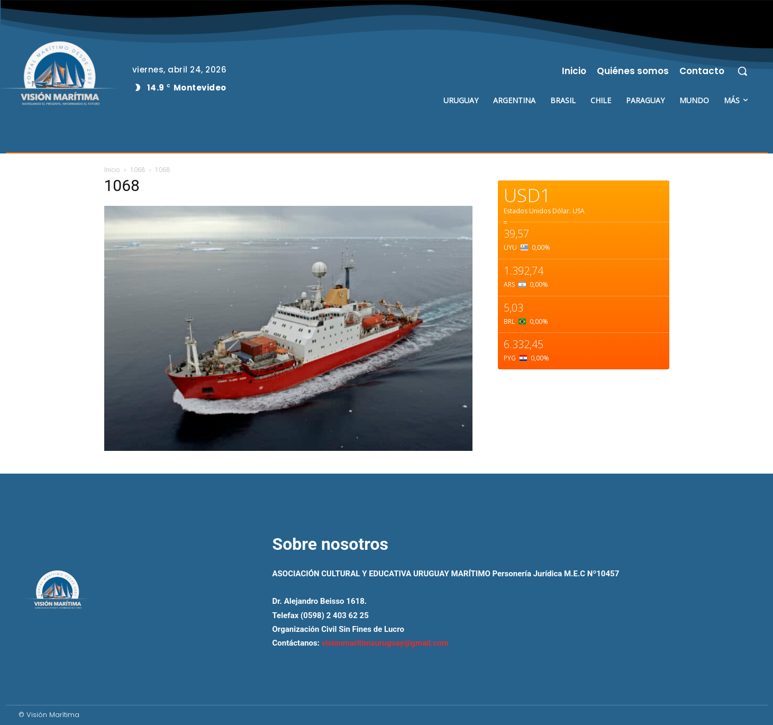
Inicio (112, 169)
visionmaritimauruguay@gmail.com (385, 643)
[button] (742, 71)
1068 (137, 169)
